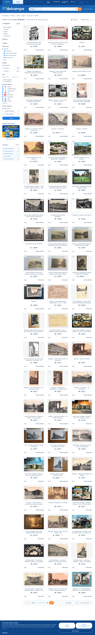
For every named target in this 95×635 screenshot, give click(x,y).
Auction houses (8, 55)
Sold (4, 58)
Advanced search (88, 7)
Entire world (6, 106)
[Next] (51, 601)
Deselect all (4, 101)
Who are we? (5, 617)
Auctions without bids (10, 53)
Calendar (29, 619)
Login (18, 1)
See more (4, 632)
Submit (11, 116)
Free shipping (6, 79)
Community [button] (36, 1)
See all (18, 21)
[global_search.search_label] (60, 7)
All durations (6, 63)
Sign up (7, 1)
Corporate (5, 619)
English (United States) (86, 1)
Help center (55, 617)
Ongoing (5, 47)
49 (47, 601)
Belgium (5, 31)
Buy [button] (25, 1)
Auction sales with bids (10, 51)
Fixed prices (7, 49)
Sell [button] (30, 1)
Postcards (5, 27)
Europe (4, 29)
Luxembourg (6, 34)
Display (74, 17)
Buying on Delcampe (57, 619)
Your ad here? (11, 137)
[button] (76, 7)
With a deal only (7, 78)
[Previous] (27, 601)
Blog (29, 617)
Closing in (5, 69)
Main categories (7, 25)
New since (5, 66)
